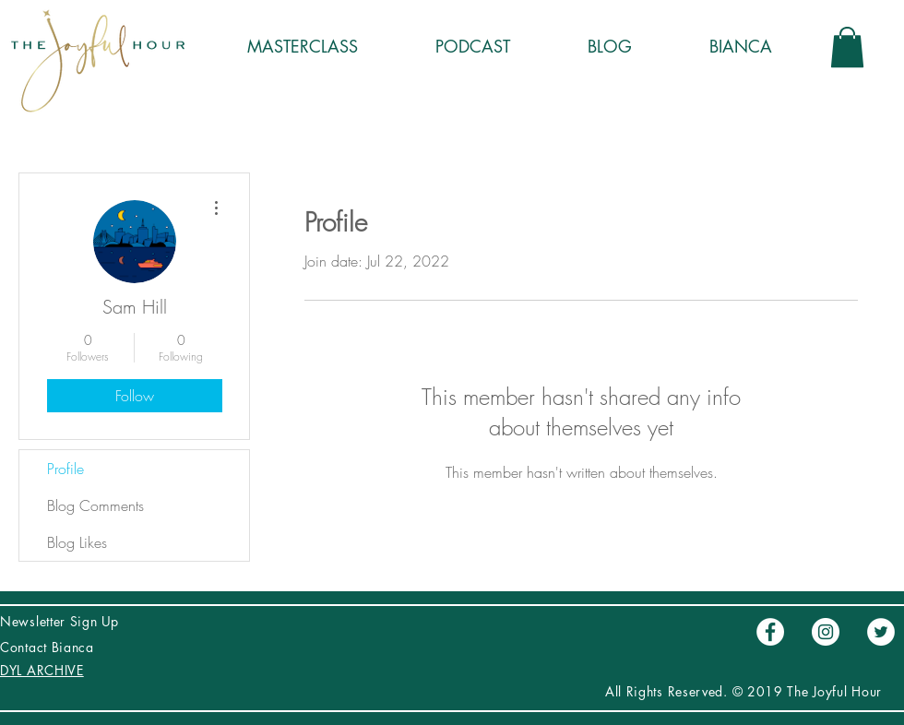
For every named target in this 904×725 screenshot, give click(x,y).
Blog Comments (95, 505)
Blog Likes (77, 542)
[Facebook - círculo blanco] (770, 632)
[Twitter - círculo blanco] (881, 632)
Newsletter (35, 621)
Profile (65, 468)
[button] (847, 47)
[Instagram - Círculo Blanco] (825, 632)
